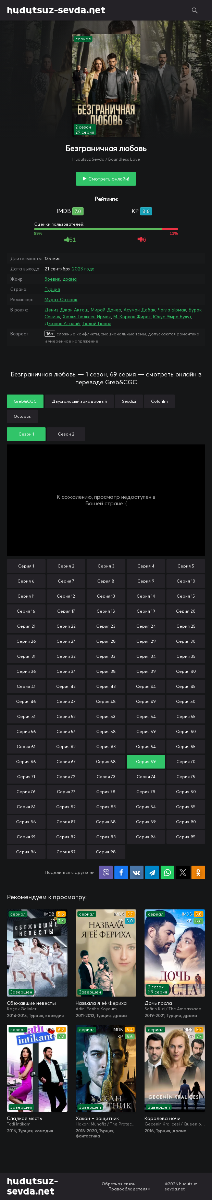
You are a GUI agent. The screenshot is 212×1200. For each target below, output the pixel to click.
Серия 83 (106, 806)
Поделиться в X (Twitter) (183, 872)
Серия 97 (66, 851)
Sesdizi (129, 401)
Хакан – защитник (97, 1118)
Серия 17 (66, 611)
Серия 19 (146, 611)
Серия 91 (26, 836)
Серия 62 (66, 746)
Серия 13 (106, 596)
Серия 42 (66, 686)
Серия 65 (186, 746)
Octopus (22, 416)
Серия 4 (145, 566)
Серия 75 (185, 776)
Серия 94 (146, 836)
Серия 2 (66, 566)
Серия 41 (26, 686)
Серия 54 (146, 716)
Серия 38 (106, 671)
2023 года (83, 268)
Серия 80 (186, 791)
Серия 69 (146, 761)
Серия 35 (186, 656)
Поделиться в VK (137, 872)
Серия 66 (26, 761)
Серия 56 (26, 731)
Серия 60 (186, 731)
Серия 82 (66, 806)
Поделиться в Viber (106, 872)
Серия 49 (146, 701)
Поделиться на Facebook (121, 872)
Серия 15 (186, 596)
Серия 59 (146, 731)
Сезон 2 (66, 434)
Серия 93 (106, 836)
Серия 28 (106, 641)
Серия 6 (26, 581)
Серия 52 (66, 716)
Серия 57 (66, 731)
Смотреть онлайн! (108, 179)
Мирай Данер (106, 309)
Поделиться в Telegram (152, 872)
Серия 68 (106, 761)
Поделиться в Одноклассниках (198, 872)
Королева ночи (162, 1118)
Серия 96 (26, 851)
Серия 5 (185, 566)
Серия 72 (66, 776)
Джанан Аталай (62, 323)
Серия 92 (66, 836)
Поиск (195, 10)
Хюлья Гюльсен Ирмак (87, 316)
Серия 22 (66, 626)
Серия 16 (26, 611)
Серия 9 (145, 581)
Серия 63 (106, 746)
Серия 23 (105, 626)
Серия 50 (186, 701)
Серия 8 (105, 581)
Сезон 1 (26, 434)
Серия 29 (146, 641)
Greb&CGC (25, 401)
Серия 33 (105, 656)
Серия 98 (106, 851)
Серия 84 (146, 806)
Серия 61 (26, 746)
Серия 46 (26, 701)
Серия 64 (146, 746)
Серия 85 (186, 806)
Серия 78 (105, 791)
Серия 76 (26, 791)
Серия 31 (26, 656)
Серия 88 (106, 821)
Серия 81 (26, 806)
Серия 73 (106, 776)
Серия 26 (26, 641)
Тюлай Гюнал (96, 323)
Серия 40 (186, 671)
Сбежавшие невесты (31, 1003)
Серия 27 (66, 641)
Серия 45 (186, 686)
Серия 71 (26, 776)
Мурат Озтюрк (61, 299)
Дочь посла (158, 1003)
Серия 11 (26, 596)
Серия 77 (66, 791)
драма (70, 279)
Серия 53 (105, 716)
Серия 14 (146, 596)
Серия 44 (146, 686)
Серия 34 (146, 656)
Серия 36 (26, 671)
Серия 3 (106, 566)
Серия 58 (106, 731)
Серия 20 (186, 611)
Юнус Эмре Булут (172, 316)
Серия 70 (186, 761)
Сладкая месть (24, 1118)
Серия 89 (146, 821)
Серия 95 (186, 836)
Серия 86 (26, 821)
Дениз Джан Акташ (66, 309)
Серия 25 (186, 626)
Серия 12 (66, 596)
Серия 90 (186, 821)
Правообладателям (129, 1188)
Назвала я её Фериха (101, 1003)
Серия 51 (26, 716)
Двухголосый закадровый (79, 401)
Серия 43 (106, 686)
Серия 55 (186, 716)
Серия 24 (146, 626)
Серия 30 (186, 641)
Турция (52, 289)
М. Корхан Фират (132, 316)
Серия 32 (66, 656)
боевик (52, 279)
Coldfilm (159, 401)
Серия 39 (146, 671)
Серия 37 (66, 671)
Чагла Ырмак (172, 309)
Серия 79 (145, 791)
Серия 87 (66, 821)
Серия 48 (106, 701)
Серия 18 (106, 611)
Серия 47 (66, 701)
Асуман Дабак (139, 309)
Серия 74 (146, 776)
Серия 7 (66, 581)
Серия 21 (26, 626)
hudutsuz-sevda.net (56, 10)
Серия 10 (186, 581)
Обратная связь (118, 1183)
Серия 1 (26, 566)
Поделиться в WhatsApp (167, 872)
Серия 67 (66, 761)
